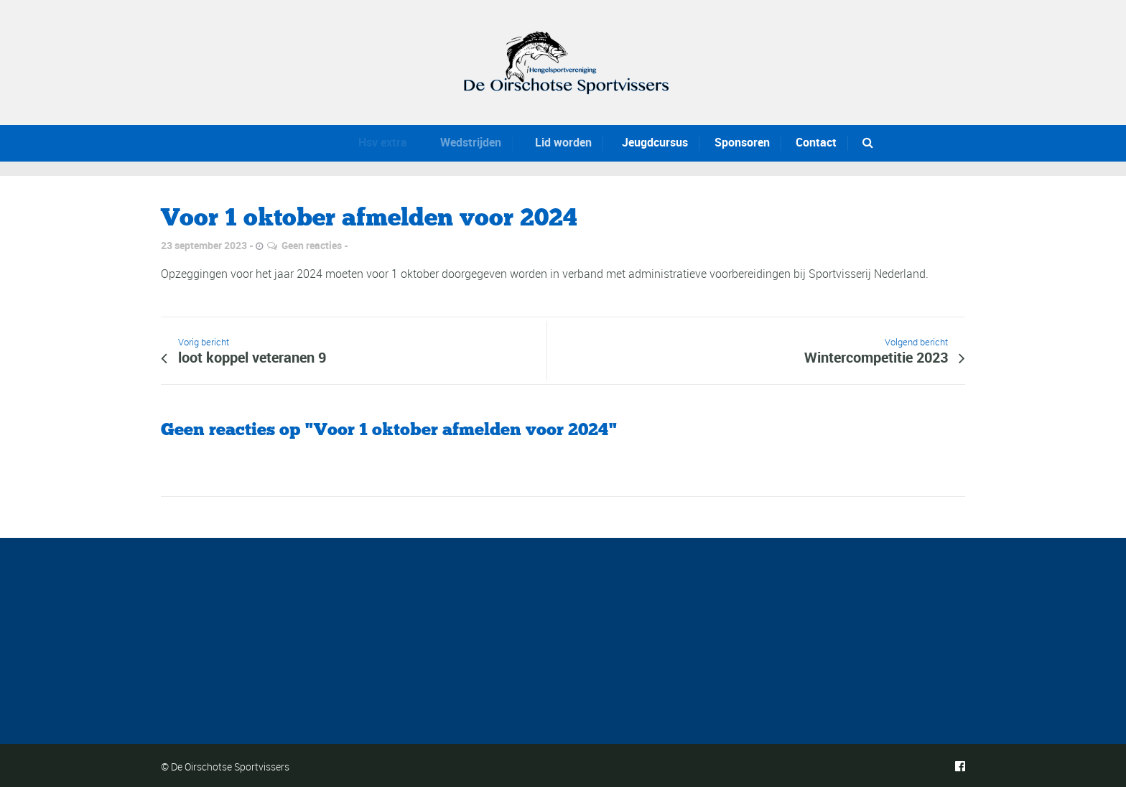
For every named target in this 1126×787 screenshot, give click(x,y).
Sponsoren (742, 142)
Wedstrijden (464, 142)
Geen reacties (312, 245)
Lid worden (557, 142)
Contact (816, 142)
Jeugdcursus (652, 142)
